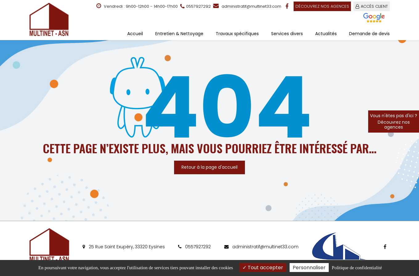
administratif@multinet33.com (247, 6)
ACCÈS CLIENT (374, 6)
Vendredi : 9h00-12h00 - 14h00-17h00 (137, 6)
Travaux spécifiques (237, 34)
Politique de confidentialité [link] (357, 267)
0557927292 (194, 247)
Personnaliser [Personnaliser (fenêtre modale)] (309, 267)
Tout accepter (262, 267)
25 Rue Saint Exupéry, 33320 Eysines (124, 247)
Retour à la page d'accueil (209, 167)
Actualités (326, 34)
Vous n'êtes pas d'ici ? (393, 121)
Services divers (287, 34)
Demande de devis (369, 34)
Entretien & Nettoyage (179, 34)
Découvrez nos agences (322, 6)
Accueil (135, 34)
